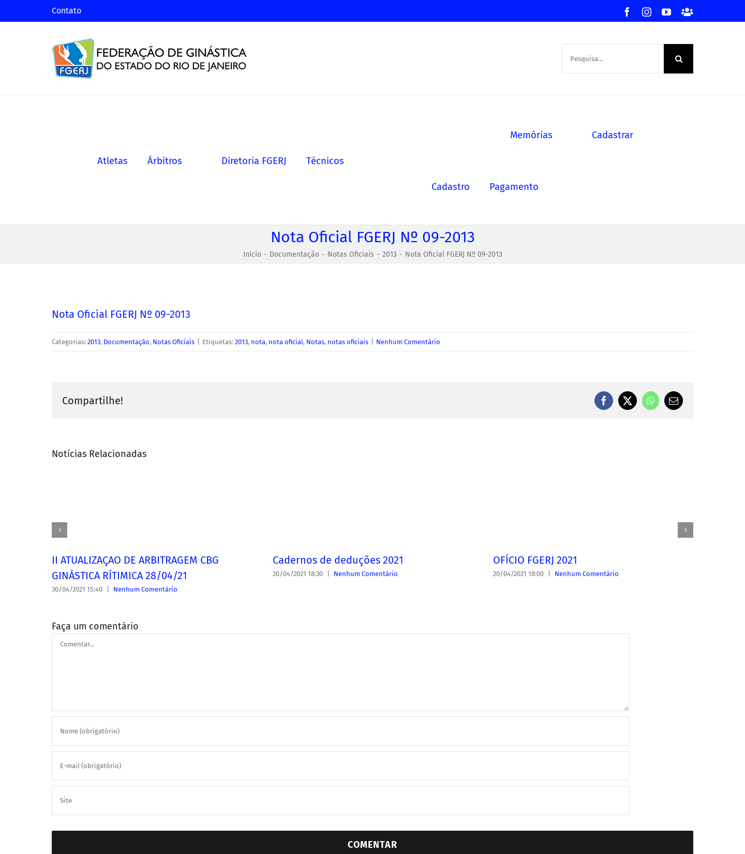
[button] (59, 530)
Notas (315, 342)
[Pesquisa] (678, 58)
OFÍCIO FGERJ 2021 (535, 560)
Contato (66, 11)
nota (258, 342)
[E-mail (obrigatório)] (340, 766)
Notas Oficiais (174, 342)
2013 (93, 342)
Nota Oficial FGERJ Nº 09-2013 (121, 314)
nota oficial (286, 342)
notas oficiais (347, 342)
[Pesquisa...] (613, 58)
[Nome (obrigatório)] (340, 731)
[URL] (340, 800)
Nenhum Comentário (408, 342)
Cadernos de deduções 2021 (338, 560)
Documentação (126, 342)
